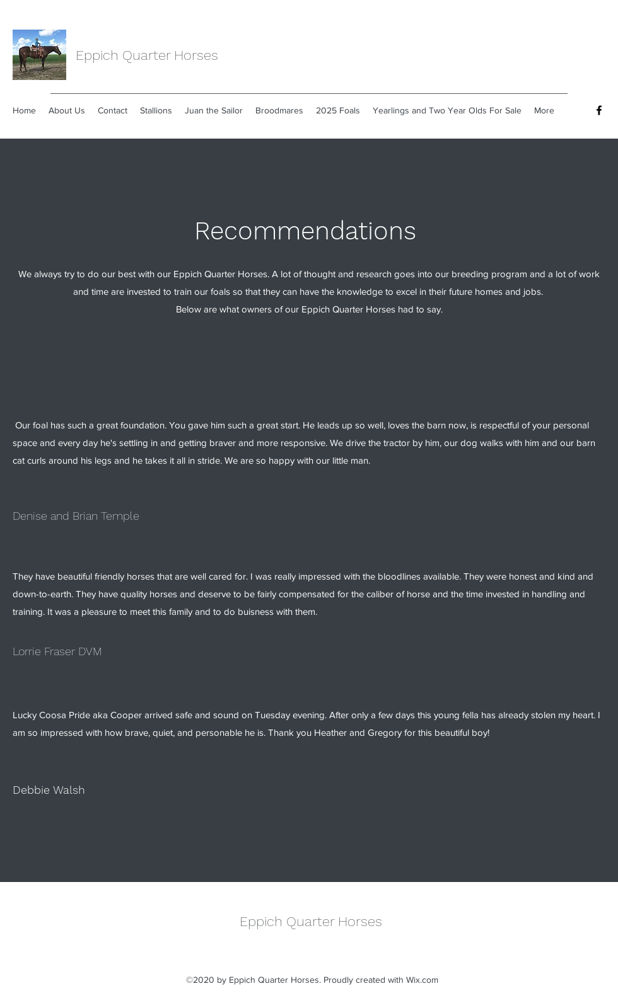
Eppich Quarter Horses (147, 55)
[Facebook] (599, 110)
